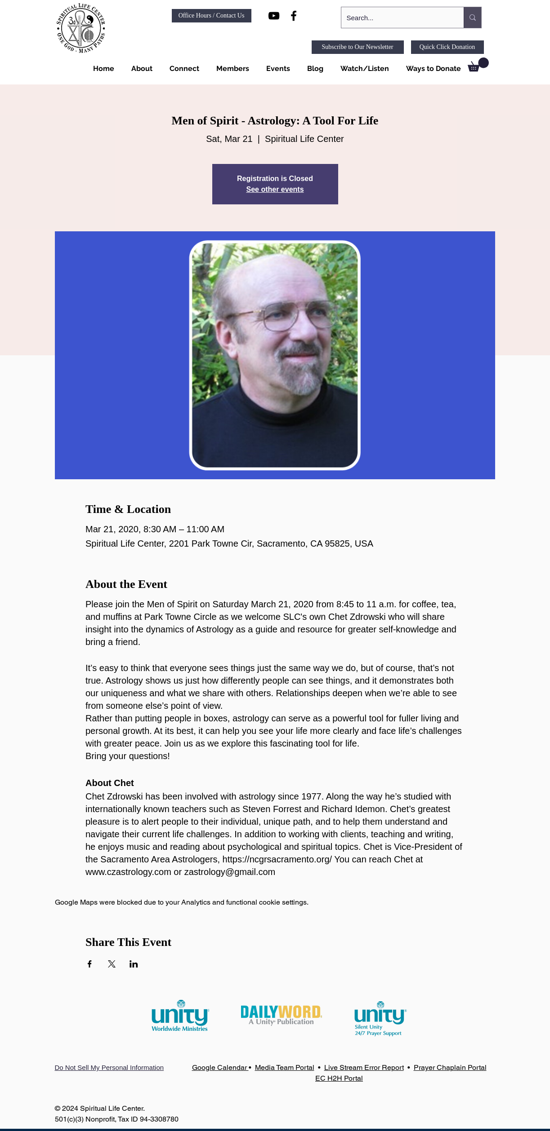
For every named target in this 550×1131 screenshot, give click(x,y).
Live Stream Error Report (364, 1067)
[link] (478, 64)
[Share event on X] (111, 964)
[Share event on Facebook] (89, 964)
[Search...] (396, 17)
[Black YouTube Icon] (274, 15)
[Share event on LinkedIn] (134, 964)
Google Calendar (220, 1067)
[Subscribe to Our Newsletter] (358, 47)
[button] (140, 68)
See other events (275, 189)
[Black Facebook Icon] (293, 15)
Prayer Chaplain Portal (450, 1067)
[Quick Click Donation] (447, 47)
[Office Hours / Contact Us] (211, 15)
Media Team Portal (284, 1067)
